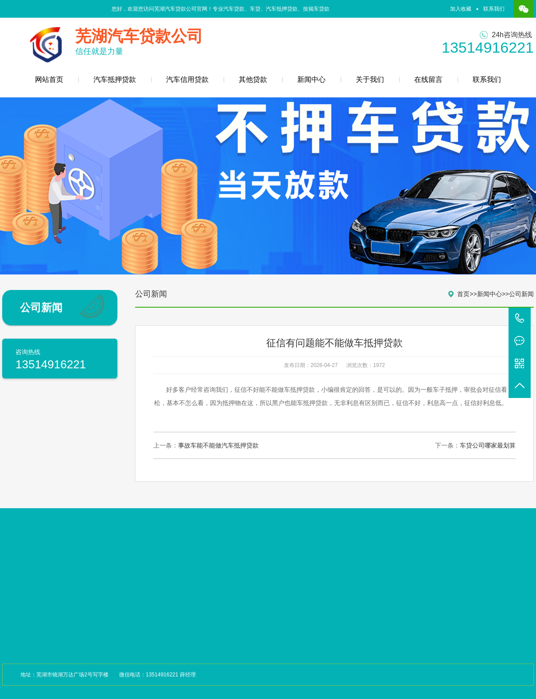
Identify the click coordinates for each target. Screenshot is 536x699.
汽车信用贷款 (187, 79)
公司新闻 (521, 293)
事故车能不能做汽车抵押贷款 (218, 445)
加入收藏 (460, 9)
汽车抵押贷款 (114, 79)
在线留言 (428, 79)
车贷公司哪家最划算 (488, 445)
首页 (463, 293)
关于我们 (370, 79)
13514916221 (520, 319)
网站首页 (49, 79)
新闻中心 (311, 79)
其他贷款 (253, 79)
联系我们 (494, 9)
